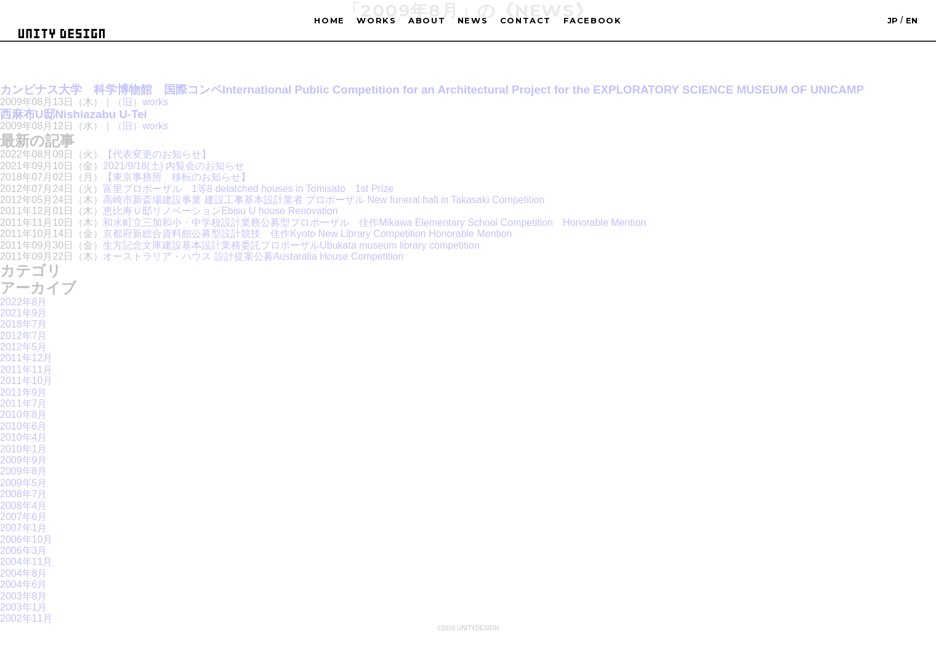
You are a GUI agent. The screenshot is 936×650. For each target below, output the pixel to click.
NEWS (473, 20)
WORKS (376, 20)
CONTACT (525, 20)
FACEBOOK (592, 20)
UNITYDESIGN (61, 33)
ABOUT (426, 20)
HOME (329, 20)
